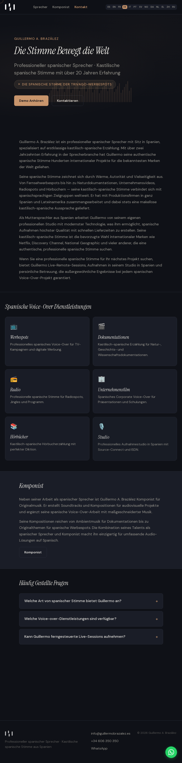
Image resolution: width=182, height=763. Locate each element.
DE (124, 7)
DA (152, 7)
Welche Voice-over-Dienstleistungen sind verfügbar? (70, 620)
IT (130, 7)
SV (140, 7)
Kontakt (80, 7)
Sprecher (40, 7)
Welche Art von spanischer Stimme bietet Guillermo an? (72, 602)
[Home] (10, 7)
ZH (168, 7)
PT (135, 7)
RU (173, 7)
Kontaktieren (67, 100)
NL (157, 7)
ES (109, 7)
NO (146, 7)
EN (114, 7)
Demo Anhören (31, 100)
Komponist (60, 7)
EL (163, 7)
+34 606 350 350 (105, 741)
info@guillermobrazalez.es (110, 733)
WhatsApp (99, 748)
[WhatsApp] (171, 752)
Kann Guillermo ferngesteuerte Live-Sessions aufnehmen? (74, 637)
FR (119, 7)
